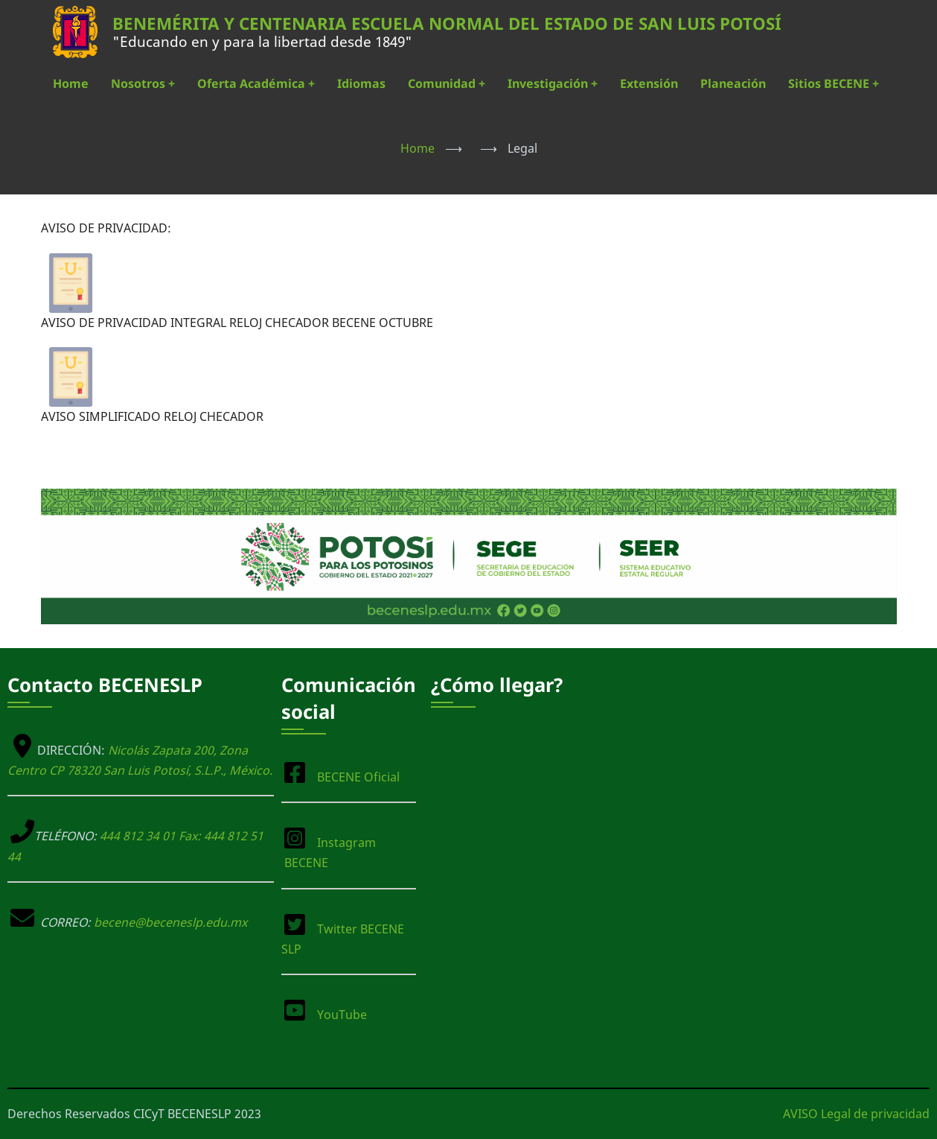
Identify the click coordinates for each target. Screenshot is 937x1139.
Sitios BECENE (833, 83)
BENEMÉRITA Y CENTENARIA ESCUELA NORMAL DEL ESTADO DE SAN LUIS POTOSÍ (446, 23)
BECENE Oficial (358, 777)
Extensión (649, 83)
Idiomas (361, 83)
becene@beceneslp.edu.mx (170, 922)
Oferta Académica (256, 83)
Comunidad (446, 83)
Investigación (553, 83)
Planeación (733, 83)
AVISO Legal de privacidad (856, 1113)
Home (71, 83)
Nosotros (143, 83)
